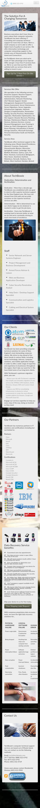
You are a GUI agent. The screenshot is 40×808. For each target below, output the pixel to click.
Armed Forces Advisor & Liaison (17, 271)
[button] (17, 777)
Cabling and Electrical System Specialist (20, 308)
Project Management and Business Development (18, 264)
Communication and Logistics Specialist (20, 301)
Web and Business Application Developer (15, 278)
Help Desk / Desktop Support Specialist (20, 293)
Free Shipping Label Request (17, 606)
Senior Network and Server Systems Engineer (19, 256)
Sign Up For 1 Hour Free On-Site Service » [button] (20, 74)
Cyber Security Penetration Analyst (19, 286)
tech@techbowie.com (17, 755)
